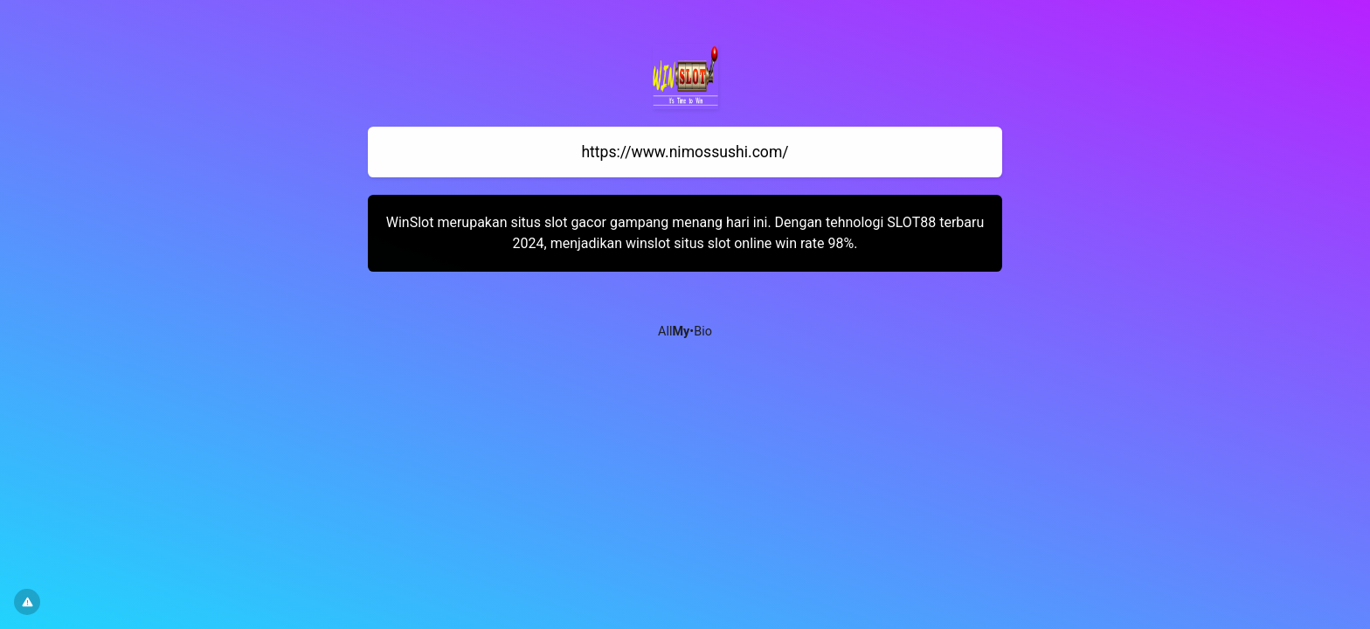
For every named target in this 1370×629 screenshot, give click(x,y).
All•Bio (685, 331)
